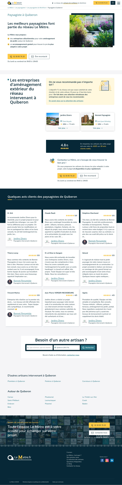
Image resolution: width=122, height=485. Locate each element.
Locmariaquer (50, 400)
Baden (84, 404)
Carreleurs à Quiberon (91, 381)
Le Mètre (10, 8)
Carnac (10, 397)
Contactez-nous (99, 433)
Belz (9, 407)
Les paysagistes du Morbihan (36, 8)
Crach (84, 400)
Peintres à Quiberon (53, 381)
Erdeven (11, 404)
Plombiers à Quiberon (16, 381)
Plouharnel (49, 397)
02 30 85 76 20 (17, 56)
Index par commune (58, 482)
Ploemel (48, 404)
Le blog (69, 464)
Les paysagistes (20, 8)
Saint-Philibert (13, 400)
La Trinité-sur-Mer (89, 397)
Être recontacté (39, 56)
